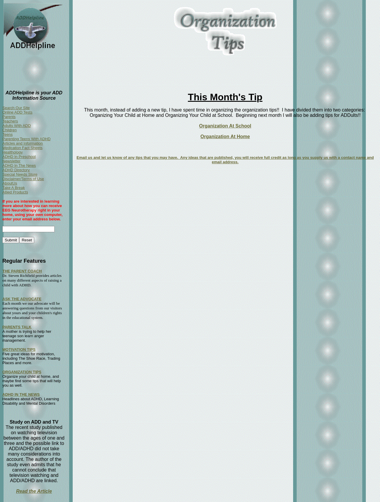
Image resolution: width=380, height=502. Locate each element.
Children (9, 130)
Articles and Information (22, 143)
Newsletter (11, 161)
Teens (7, 134)
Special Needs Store (20, 174)
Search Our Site (16, 108)
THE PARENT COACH (22, 271)
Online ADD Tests (17, 112)
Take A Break (13, 187)
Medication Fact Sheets (22, 148)
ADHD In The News (19, 165)
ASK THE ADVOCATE (21, 299)
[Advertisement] (180, 73)
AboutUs (9, 183)
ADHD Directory (16, 170)
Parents (9, 116)
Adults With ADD (16, 125)
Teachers (10, 121)
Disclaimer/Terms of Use (23, 179)
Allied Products (15, 192)
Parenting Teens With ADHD (26, 139)
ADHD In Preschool (19, 156)
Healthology (12, 152)
